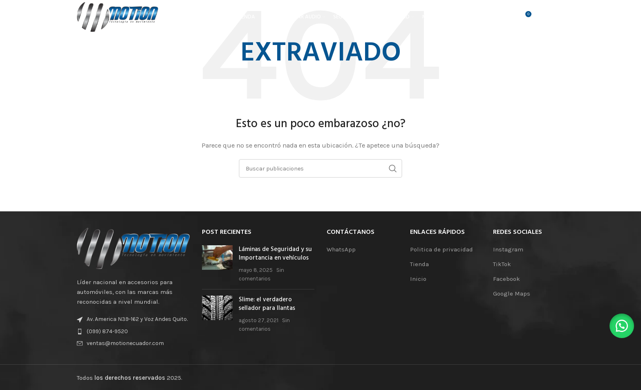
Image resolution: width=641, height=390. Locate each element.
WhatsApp (341, 249)
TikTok (502, 264)
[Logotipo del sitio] (120, 18)
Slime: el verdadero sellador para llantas (267, 304)
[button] (620, 324)
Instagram (508, 249)
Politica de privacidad (441, 249)
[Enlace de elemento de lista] (133, 331)
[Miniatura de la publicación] (217, 264)
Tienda (419, 264)
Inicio (418, 278)
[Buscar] (507, 18)
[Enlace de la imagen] (133, 247)
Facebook (506, 278)
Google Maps (511, 293)
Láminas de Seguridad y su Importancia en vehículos (275, 253)
